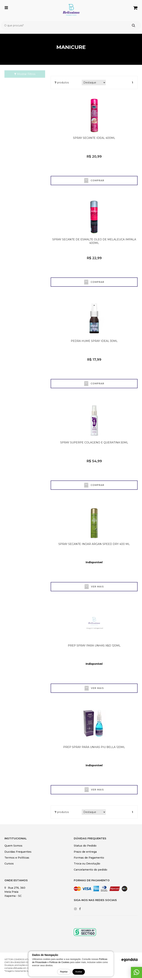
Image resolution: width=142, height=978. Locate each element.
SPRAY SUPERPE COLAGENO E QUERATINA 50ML (94, 442)
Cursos (9, 863)
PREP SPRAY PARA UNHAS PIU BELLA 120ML (94, 747)
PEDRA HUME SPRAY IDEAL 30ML (94, 341)
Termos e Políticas (16, 857)
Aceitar (78, 971)
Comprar (94, 180)
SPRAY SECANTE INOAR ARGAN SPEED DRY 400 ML (94, 544)
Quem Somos (13, 845)
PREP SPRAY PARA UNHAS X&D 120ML (94, 645)
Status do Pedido (85, 845)
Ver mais (94, 586)
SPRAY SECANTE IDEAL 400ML (94, 138)
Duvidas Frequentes (17, 851)
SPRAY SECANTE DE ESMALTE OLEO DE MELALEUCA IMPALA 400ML (94, 241)
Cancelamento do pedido (90, 869)
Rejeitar (64, 971)
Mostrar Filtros (24, 74)
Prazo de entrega (85, 851)
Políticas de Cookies (59, 962)
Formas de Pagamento (89, 857)
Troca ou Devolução (87, 863)
